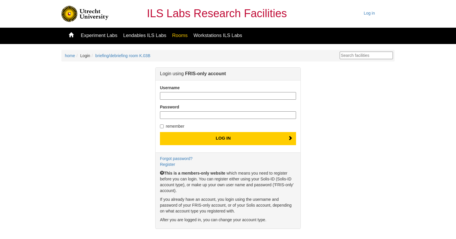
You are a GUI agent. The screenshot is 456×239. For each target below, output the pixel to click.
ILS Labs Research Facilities (217, 13)
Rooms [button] (180, 35)
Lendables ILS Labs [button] (144, 35)
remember (172, 126)
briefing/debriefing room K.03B (122, 55)
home (70, 55)
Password (169, 107)
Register (167, 164)
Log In (223, 138)
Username (170, 87)
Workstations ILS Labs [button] (217, 35)
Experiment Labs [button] (99, 35)
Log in (369, 13)
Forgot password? (176, 158)
